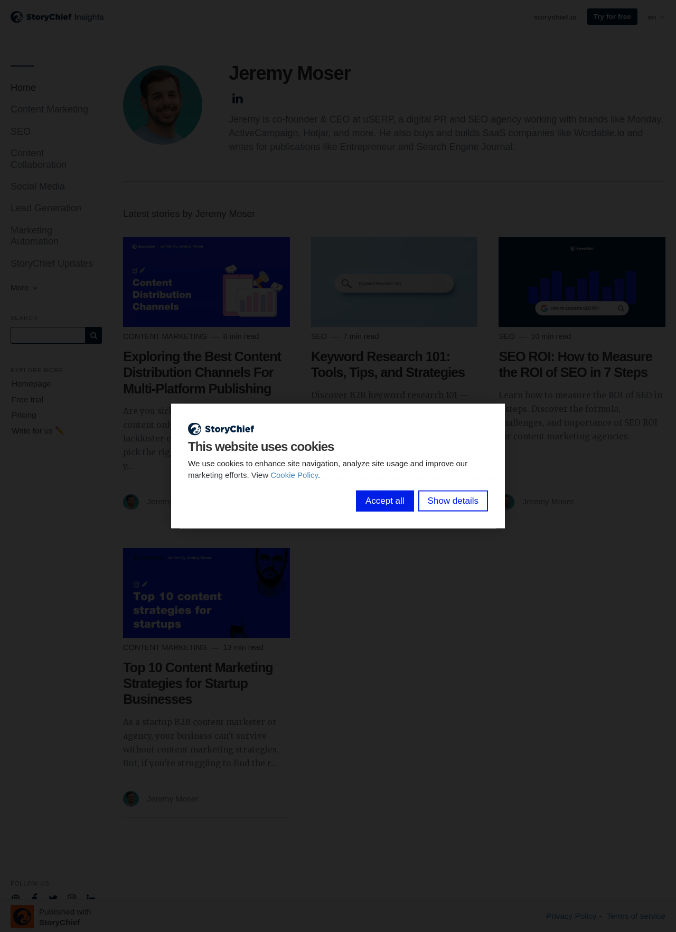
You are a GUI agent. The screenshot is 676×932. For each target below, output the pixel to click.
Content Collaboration (39, 159)
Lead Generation (46, 208)
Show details (453, 501)
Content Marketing (49, 109)
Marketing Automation (35, 236)
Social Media (38, 186)
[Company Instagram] (72, 897)
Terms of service (636, 915)
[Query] (48, 335)
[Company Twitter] (53, 897)
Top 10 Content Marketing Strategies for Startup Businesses (198, 683)
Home (23, 87)
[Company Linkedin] (91, 897)
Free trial (27, 399)
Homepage (31, 383)
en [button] (656, 17)
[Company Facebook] (35, 897)
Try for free (612, 17)
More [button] (25, 287)
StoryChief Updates (52, 263)
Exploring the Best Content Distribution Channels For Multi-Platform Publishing (202, 372)
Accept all (385, 501)
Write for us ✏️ (38, 430)
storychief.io (555, 17)
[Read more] (206, 282)
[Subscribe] (93, 335)
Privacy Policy (571, 915)
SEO (21, 131)
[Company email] (16, 897)
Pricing (24, 414)
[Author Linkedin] (237, 97)
